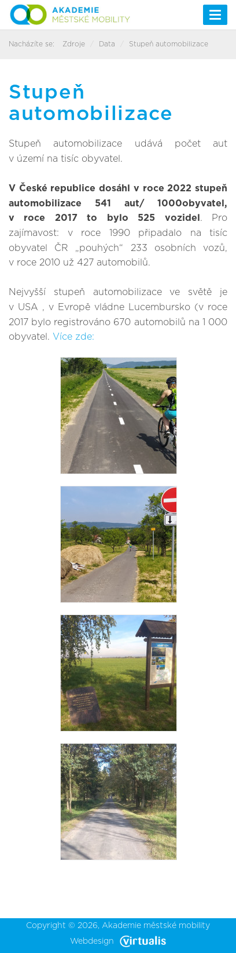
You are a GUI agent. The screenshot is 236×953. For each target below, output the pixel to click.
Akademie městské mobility (156, 926)
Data (107, 44)
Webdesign (118, 941)
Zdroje (73, 44)
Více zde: (75, 336)
